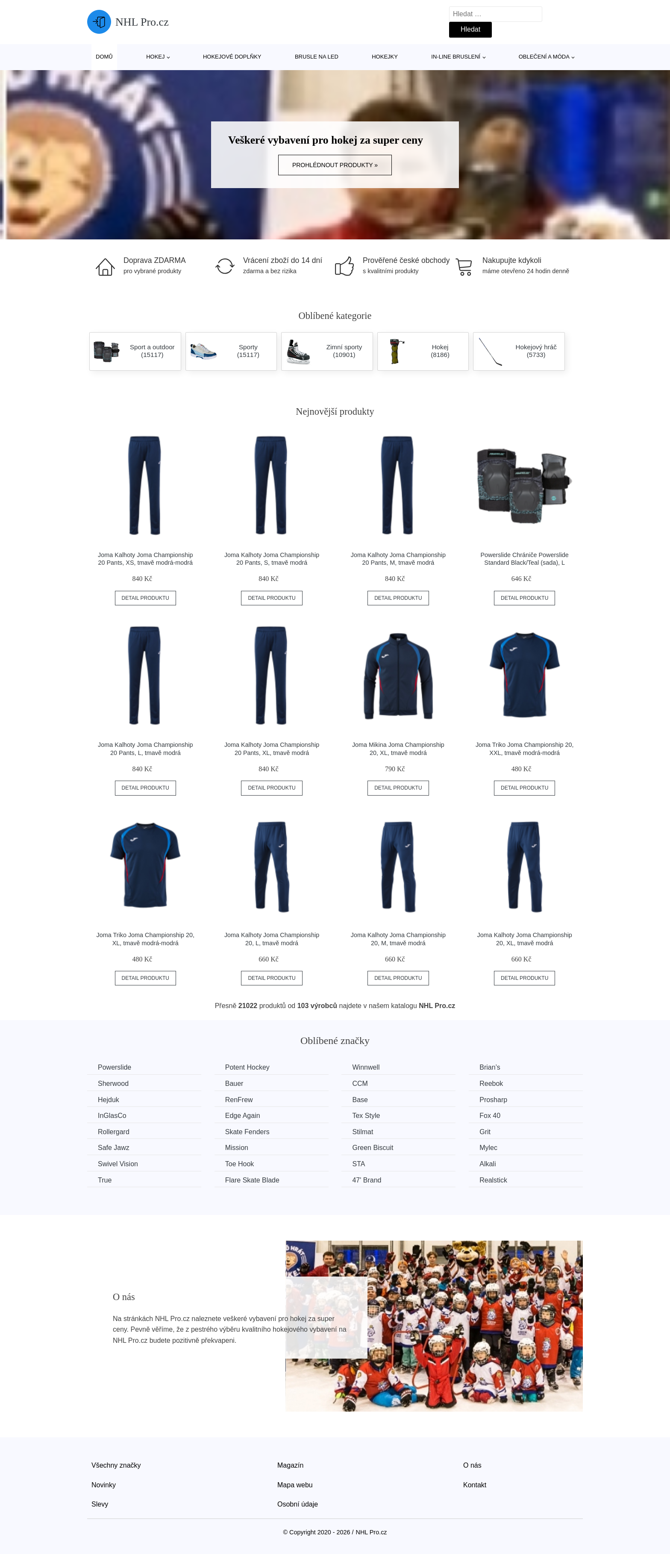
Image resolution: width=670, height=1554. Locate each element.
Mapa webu (295, 1485)
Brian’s (489, 1067)
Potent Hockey (247, 1067)
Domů (104, 56)
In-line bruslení (455, 56)
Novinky (103, 1485)
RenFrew (239, 1099)
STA (358, 1164)
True (105, 1180)
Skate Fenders (247, 1131)
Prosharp (493, 1099)
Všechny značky (116, 1465)
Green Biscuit (372, 1147)
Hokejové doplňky (232, 56)
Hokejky (385, 56)
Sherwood (113, 1083)
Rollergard (113, 1131)
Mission (236, 1147)
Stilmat (362, 1131)
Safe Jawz (113, 1147)
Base (359, 1099)
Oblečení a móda (544, 56)
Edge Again (242, 1115)
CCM (359, 1083)
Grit (485, 1131)
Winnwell (365, 1067)
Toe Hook (239, 1164)
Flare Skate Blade (252, 1180)
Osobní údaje (297, 1504)
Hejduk (108, 1099)
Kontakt (474, 1485)
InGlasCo (112, 1115)
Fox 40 (489, 1115)
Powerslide (114, 1067)
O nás (472, 1465)
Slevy (99, 1504)
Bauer (234, 1083)
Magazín (290, 1465)
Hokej (155, 56)
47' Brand (366, 1180)
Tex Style (366, 1115)
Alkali (487, 1164)
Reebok (491, 1083)
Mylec (488, 1147)
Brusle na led (316, 56)
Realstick (493, 1180)
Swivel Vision (118, 1164)
